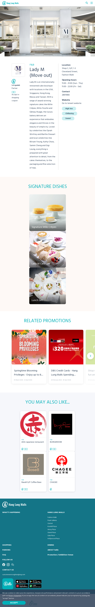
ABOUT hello (53, 550)
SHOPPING (6, 545)
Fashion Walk (52, 517)
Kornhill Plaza (52, 526)
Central (50, 523)
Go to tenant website (71, 103)
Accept (14, 603)
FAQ (4, 554)
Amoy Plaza (52, 529)
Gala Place (51, 535)
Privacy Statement (15, 595)
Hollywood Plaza (54, 538)
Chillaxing (69, 113)
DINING (51, 545)
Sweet (68, 118)
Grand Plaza (52, 532)
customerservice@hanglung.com (13, 574)
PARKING (6, 550)
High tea (69, 108)
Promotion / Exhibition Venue (60, 554)
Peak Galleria (52, 520)
